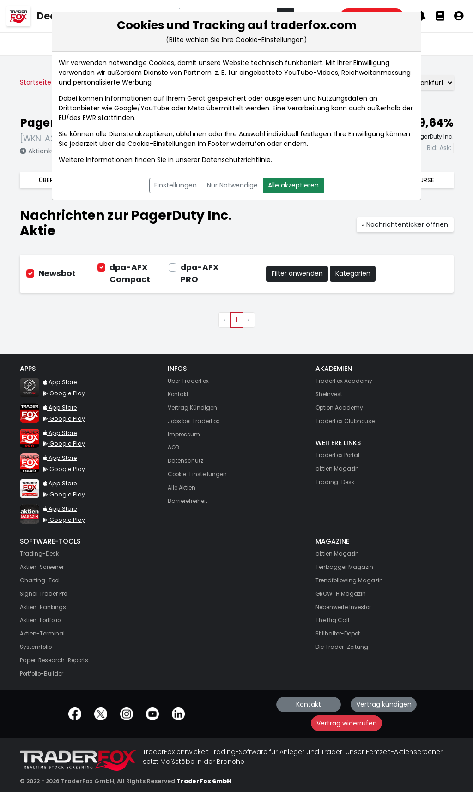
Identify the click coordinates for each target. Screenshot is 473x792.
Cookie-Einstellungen (161, 143)
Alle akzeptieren (293, 185)
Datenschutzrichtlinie (236, 159)
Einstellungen (175, 185)
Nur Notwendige (232, 185)
